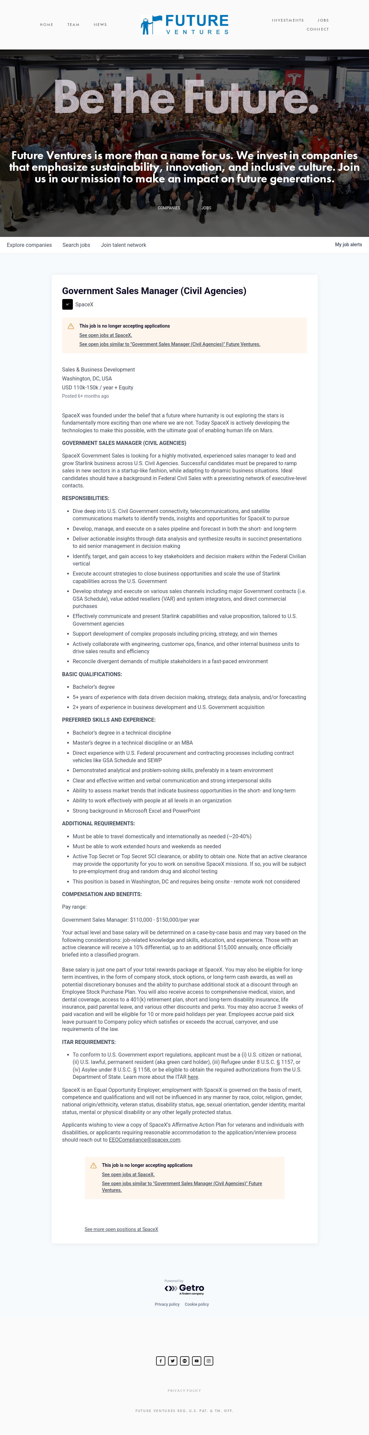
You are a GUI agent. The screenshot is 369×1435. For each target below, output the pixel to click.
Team (74, 26)
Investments (252, 26)
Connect (318, 26)
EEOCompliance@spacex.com (144, 1144)
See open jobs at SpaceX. (106, 339)
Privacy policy (167, 1304)
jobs (76, 249)
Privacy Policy (184, 1390)
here (193, 1081)
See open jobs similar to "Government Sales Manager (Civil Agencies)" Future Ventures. (170, 348)
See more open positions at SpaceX (121, 1233)
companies (29, 249)
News (100, 26)
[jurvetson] (184, 1361)
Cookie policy (197, 1304)
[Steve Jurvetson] (160, 1361)
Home (47, 26)
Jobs (287, 26)
